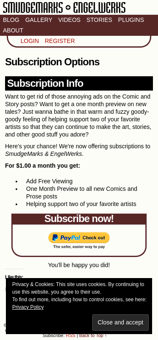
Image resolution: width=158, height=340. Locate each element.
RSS (70, 335)
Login (30, 40)
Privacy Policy (28, 307)
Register (60, 40)
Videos (69, 19)
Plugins (131, 19)
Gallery (38, 19)
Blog (11, 19)
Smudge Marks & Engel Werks (64, 12)
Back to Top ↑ (93, 335)
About (13, 30)
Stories (99, 19)
